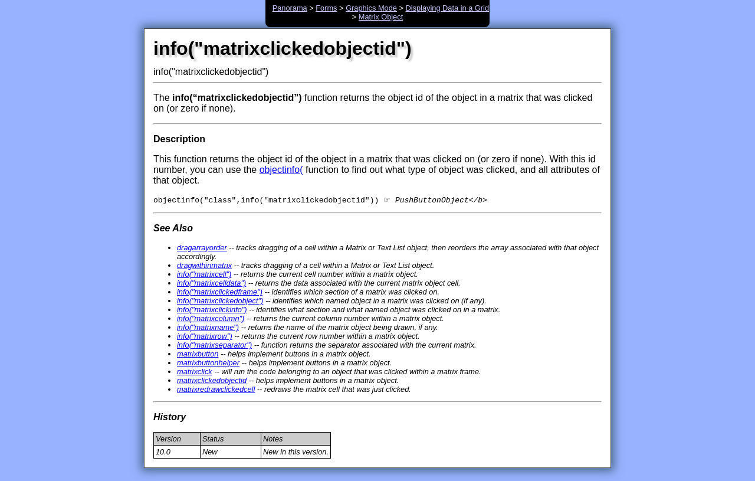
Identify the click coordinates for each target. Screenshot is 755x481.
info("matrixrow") (204, 337)
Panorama (290, 8)
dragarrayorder (202, 248)
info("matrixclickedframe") (219, 293)
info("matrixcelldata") (211, 284)
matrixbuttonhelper (208, 363)
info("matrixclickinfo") (212, 310)
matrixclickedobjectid (212, 381)
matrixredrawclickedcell (216, 390)
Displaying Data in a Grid (448, 8)
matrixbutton (197, 355)
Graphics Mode (371, 8)
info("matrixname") (208, 328)
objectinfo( (281, 170)
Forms (326, 8)
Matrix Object (381, 16)
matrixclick (194, 372)
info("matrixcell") (204, 275)
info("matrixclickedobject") (220, 301)
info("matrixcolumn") (210, 319)
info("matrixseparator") (214, 346)
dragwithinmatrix (204, 266)
